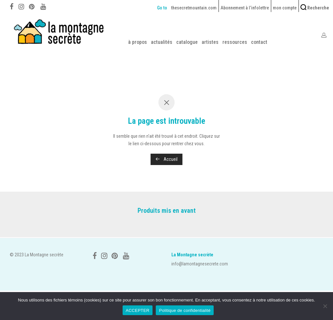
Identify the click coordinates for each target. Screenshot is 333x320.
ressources (234, 42)
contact (259, 42)
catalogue (187, 42)
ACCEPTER (138, 310)
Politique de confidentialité (184, 310)
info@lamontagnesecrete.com (199, 263)
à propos (137, 42)
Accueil (166, 159)
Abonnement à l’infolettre (244, 7)
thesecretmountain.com (194, 7)
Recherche (314, 7)
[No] (325, 306)
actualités (161, 42)
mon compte (285, 7)
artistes (210, 42)
